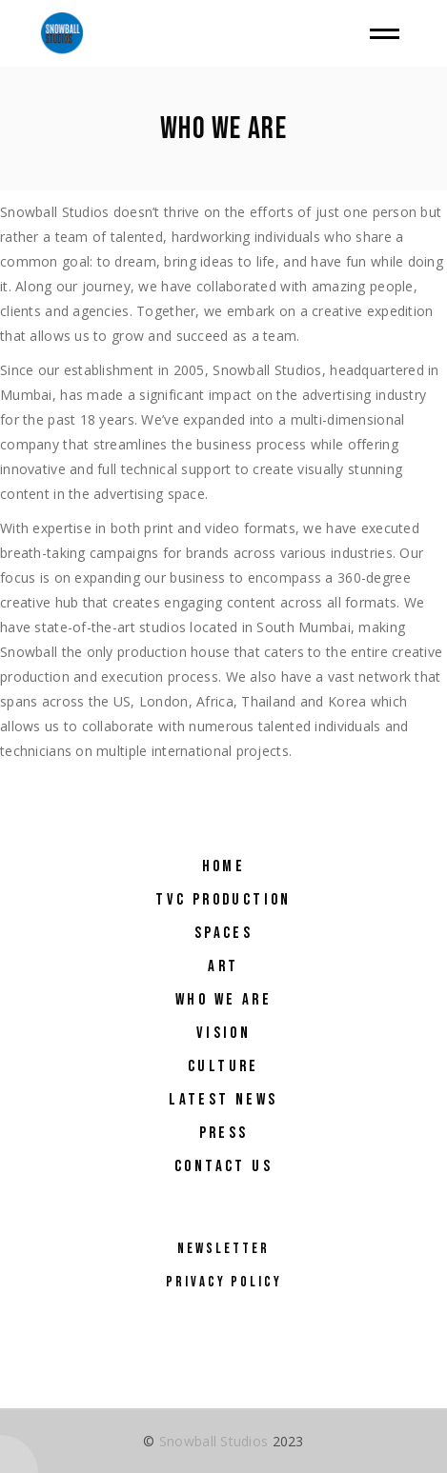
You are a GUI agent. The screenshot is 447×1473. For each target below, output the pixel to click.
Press (224, 1133)
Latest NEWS (223, 1099)
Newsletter (223, 1249)
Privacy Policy (224, 1282)
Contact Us (223, 1166)
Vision (223, 1033)
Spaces (223, 933)
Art (223, 966)
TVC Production (223, 899)
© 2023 (223, 1441)
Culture (223, 1066)
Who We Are (223, 999)
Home (224, 866)
